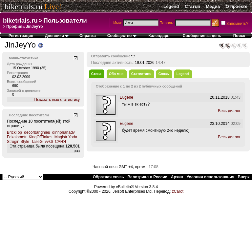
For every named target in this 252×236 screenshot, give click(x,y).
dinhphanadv (63, 132)
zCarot (177, 191)
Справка (87, 35)
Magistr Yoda (65, 137)
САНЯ (60, 141)
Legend (171, 6)
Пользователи (65, 20)
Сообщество (121, 35)
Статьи (192, 6)
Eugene (126, 97)
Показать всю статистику (57, 99)
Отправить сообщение (111, 56)
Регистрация (21, 35)
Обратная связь (108, 177)
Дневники (57, 35)
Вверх (244, 177)
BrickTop (14, 132)
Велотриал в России (147, 177)
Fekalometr (17, 137)
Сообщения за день (202, 35)
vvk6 (49, 141)
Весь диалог (229, 110)
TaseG (37, 141)
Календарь (159, 35)
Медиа (213, 6)
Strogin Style (18, 141)
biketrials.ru (23, 6)
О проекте (236, 6)
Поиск (239, 35)
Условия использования (210, 177)
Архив (177, 177)
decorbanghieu (37, 132)
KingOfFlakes (40, 137)
